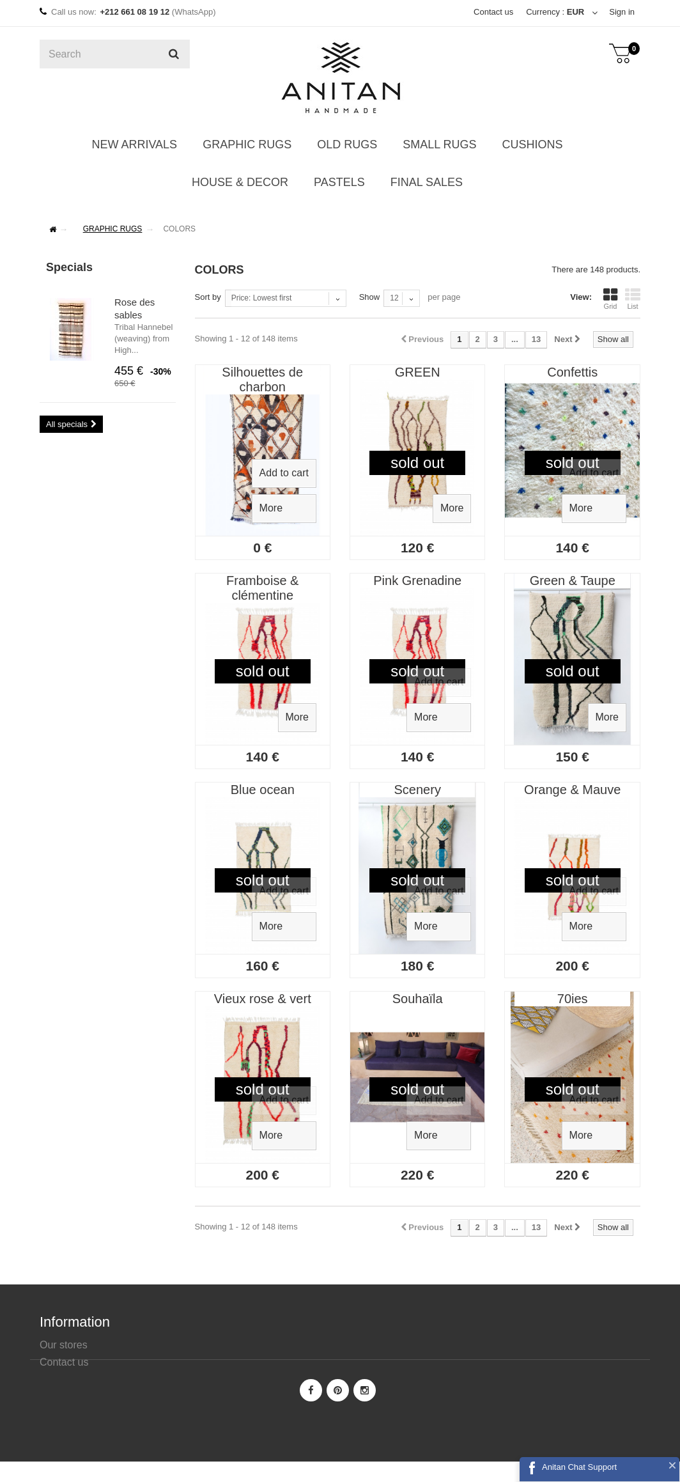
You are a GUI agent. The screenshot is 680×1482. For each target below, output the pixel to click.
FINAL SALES (426, 182)
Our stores (64, 1344)
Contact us (493, 12)
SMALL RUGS (439, 144)
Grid (610, 298)
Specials (69, 267)
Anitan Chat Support (579, 1467)
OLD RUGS (347, 144)
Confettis (572, 372)
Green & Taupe (572, 580)
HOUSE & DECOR (240, 182)
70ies (572, 999)
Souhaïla (417, 999)
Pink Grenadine (417, 580)
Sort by (208, 297)
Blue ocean (263, 790)
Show (369, 297)
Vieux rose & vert (262, 999)
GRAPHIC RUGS (247, 144)
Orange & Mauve (572, 790)
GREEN (417, 372)
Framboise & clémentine (262, 587)
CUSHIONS (532, 144)
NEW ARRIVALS (134, 144)
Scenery (417, 790)
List (632, 298)
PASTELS (339, 182)
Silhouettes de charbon (262, 379)
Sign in (622, 12)
